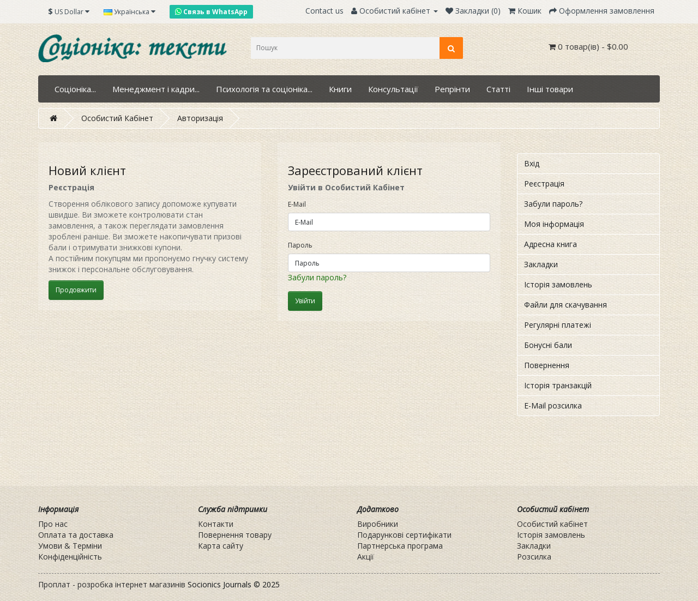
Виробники (377, 524)
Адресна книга (550, 244)
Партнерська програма (400, 545)
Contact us (324, 10)
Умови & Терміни (70, 545)
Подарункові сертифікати (404, 535)
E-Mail (297, 204)
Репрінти (452, 88)
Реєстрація (544, 183)
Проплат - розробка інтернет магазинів (111, 584)
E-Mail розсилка (553, 405)
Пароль (300, 245)
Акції (365, 556)
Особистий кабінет (552, 524)
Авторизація (200, 118)
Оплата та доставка (75, 535)
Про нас (53, 524)
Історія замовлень (558, 284)
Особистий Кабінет (117, 118)
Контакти (215, 524)
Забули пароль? (317, 277)
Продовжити (76, 290)
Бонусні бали (548, 345)
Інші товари (550, 88)
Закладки (541, 264)
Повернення (546, 365)
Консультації (393, 88)
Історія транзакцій (558, 385)
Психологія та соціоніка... (264, 88)
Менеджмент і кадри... (156, 88)
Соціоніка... (75, 88)
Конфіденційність (70, 556)
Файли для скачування (565, 304)
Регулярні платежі (557, 325)
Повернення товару (235, 535)
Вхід (531, 163)
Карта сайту (220, 545)
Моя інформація (554, 224)
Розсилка (534, 556)
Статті (498, 88)
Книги (340, 88)
